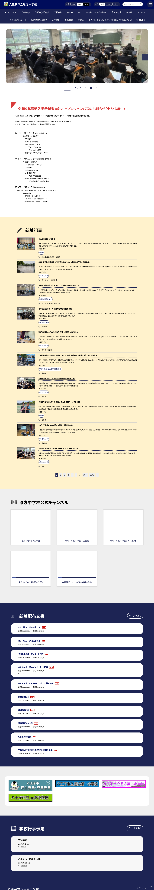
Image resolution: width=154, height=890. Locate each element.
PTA (79, 12)
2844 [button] (85, 475)
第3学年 (44, 327)
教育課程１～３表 (25, 723)
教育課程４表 (24, 710)
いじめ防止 (142, 12)
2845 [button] (92, 475)
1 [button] (76, 88)
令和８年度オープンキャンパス (31, 653)
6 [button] (76, 475)
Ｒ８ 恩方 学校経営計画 (29, 627)
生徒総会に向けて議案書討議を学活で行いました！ (56, 378)
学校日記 (58, 12)
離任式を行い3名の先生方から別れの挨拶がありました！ (59, 332)
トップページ (12, 12)
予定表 (81, 19)
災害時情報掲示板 (39, 19)
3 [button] (86, 88)
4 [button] (91, 88)
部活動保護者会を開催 (46, 239)
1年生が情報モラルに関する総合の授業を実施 (55, 425)
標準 (102, 4)
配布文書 (69, 19)
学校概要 (26, 12)
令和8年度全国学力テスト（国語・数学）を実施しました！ (58, 448)
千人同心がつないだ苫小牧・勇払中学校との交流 (110, 19)
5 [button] (96, 88)
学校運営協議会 (42, 12)
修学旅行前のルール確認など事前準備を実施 (55, 308)
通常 (73, 4)
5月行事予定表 (24, 736)
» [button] (97, 475)
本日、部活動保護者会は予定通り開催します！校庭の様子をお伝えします (64, 262)
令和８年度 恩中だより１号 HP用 (33, 667)
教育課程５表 (24, 696)
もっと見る (136, 615)
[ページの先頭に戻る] (151, 887)
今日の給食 (116, 12)
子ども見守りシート (17, 19)
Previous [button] (9, 57)
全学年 (44, 280)
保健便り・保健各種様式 (96, 12)
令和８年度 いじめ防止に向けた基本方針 (36, 683)
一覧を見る (136, 828)
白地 (79, 4)
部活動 (129, 12)
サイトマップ (141, 888)
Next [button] (145, 57)
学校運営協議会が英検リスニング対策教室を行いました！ (59, 285)
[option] (77, 56)
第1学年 (44, 443)
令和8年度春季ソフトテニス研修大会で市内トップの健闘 (59, 402)
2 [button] (81, 88)
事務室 (70, 12)
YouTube (140, 19)
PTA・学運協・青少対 (48, 257)
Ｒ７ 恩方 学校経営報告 (29, 640)
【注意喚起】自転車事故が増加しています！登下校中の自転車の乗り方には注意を (67, 355)
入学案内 (56, 19)
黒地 (86, 4)
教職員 (58, 257)
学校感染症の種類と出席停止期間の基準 (35, 749)
